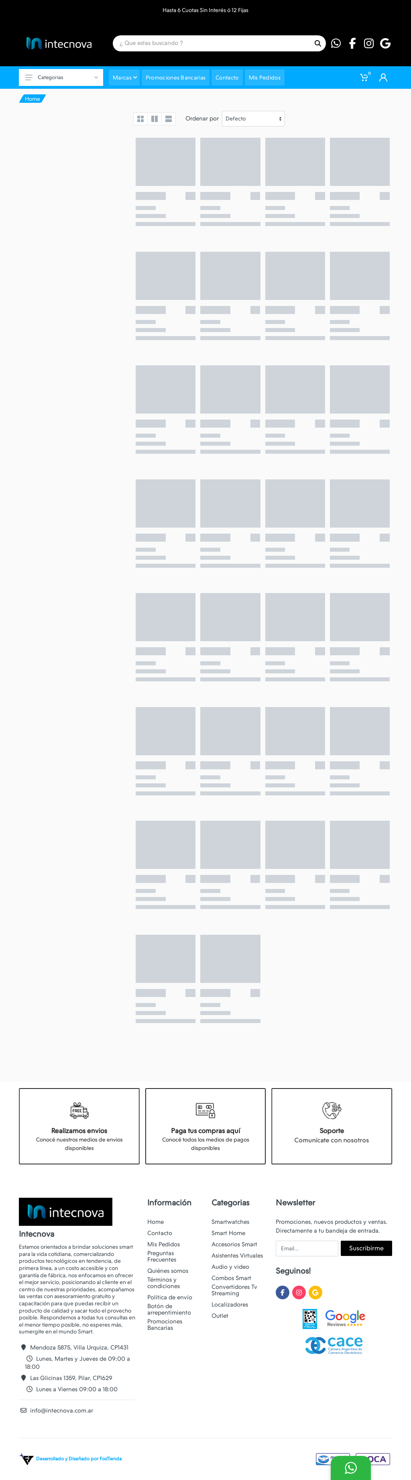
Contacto (159, 1233)
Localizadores (230, 1304)
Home (32, 99)
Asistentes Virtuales (237, 1255)
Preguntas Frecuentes (161, 1256)
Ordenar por (202, 118)
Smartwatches (230, 1222)
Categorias (61, 77)
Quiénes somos (167, 1271)
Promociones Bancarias (164, 1324)
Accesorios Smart (234, 1244)
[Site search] (211, 43)
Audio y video (230, 1267)
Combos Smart (231, 1278)
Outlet (220, 1316)
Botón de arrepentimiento (169, 1309)
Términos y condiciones (163, 1282)
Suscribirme (366, 1248)
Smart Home (228, 1233)
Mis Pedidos (163, 1244)
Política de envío (169, 1297)
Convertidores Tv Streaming (234, 1290)
